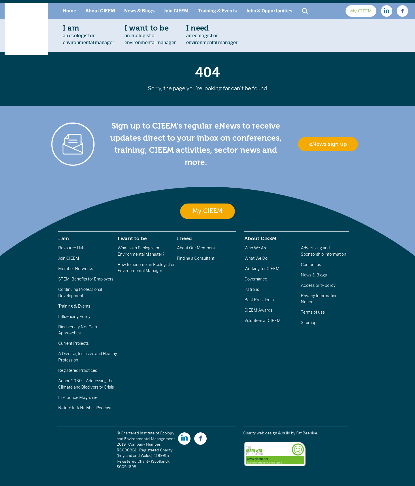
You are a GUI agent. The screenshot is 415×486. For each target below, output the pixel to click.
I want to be (132, 238)
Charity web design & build (266, 433)
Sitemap (308, 322)
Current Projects (73, 343)
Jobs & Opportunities (269, 11)
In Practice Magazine (77, 397)
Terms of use (313, 312)
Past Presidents (259, 299)
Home (69, 11)
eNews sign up (328, 144)
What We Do (255, 258)
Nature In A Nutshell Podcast (85, 407)
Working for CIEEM (262, 268)
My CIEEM (361, 11)
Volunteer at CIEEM (262, 320)
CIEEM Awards (258, 310)
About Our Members (196, 247)
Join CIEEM (176, 11)
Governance (255, 279)
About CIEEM (100, 11)
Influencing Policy (74, 316)
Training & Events (217, 11)
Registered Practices (77, 370)
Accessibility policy (318, 285)
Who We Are (255, 247)
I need (184, 238)
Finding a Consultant (195, 258)
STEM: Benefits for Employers (86, 279)
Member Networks (75, 268)
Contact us (311, 264)
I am (63, 238)
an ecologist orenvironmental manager (88, 34)
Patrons (251, 289)
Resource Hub (71, 247)
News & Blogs (139, 11)
